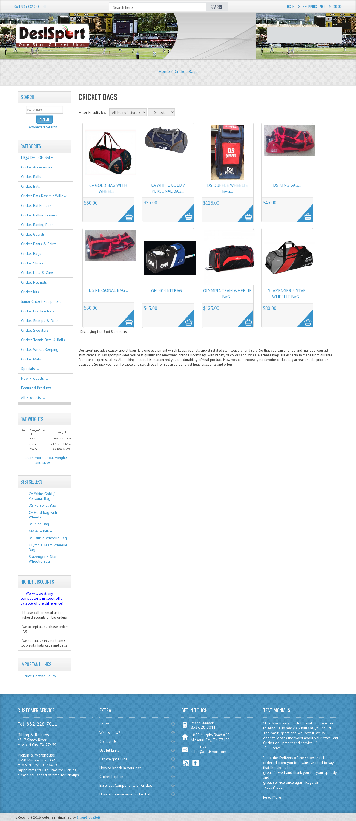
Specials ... (30, 368)
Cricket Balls (31, 176)
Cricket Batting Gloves (39, 215)
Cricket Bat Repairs (36, 205)
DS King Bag (39, 523)
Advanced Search (43, 127)
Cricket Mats (31, 359)
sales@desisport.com (208, 751)
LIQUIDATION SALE (37, 157)
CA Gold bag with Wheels (43, 515)
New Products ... (34, 378)
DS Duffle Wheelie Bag (48, 537)
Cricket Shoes (32, 263)
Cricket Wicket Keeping (39, 349)
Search (27, 97)
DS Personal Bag (42, 505)
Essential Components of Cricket (125, 785)
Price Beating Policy (40, 675)
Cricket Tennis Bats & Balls (43, 339)
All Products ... (33, 397)
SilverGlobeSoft (88, 817)
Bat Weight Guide (113, 759)
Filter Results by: (92, 112)
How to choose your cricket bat (124, 794)
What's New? (109, 732)
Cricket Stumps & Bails (39, 320)
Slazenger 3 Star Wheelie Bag (43, 559)
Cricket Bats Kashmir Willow (43, 195)
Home (164, 71)
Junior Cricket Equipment (41, 301)
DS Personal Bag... (108, 290)
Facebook (195, 763)
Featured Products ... (38, 387)
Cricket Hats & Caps (37, 272)
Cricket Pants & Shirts (38, 243)
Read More (272, 797)
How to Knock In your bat (120, 767)
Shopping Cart (314, 6)
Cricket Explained (113, 776)
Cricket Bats (30, 186)
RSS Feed (186, 763)
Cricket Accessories (36, 167)
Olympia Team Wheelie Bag (48, 547)
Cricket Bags (31, 253)
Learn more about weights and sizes (46, 460)
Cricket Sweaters (34, 330)
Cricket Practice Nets (37, 311)
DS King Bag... (287, 185)
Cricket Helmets (34, 282)
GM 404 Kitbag (41, 531)
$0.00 (337, 6)
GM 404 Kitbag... (168, 290)
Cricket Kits (30, 291)
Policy (104, 723)
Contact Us (108, 741)
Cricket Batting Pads (37, 224)
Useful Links (109, 750)
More (123, 210)
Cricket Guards (33, 234)
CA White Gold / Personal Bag (42, 496)
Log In (290, 6)
